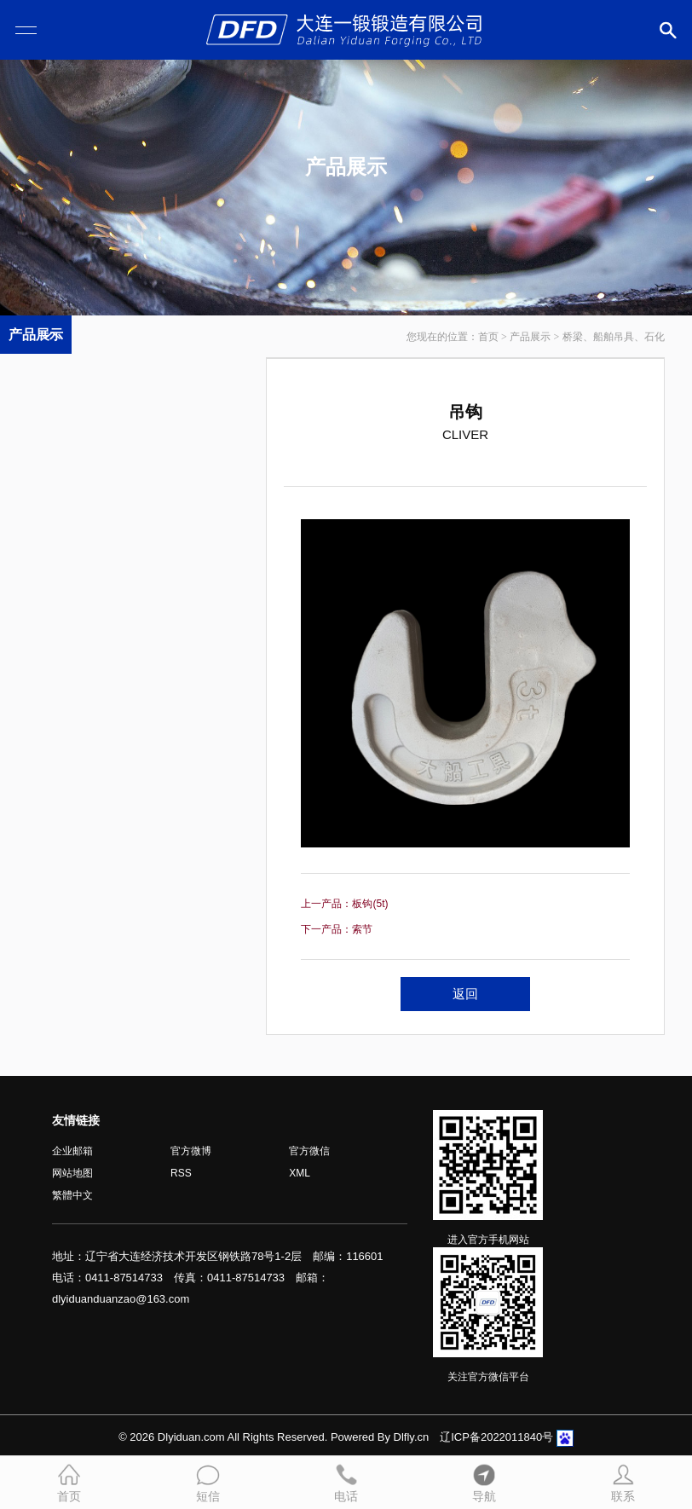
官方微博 (190, 1151)
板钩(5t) (370, 904)
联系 (622, 1481)
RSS (181, 1173)
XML (299, 1173)
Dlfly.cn (412, 1437)
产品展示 (530, 337)
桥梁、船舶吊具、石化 (613, 337)
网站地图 (72, 1173)
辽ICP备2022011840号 (496, 1437)
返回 (465, 993)
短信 (207, 1481)
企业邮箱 (72, 1151)
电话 (346, 1481)
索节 (362, 929)
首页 (488, 337)
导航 (484, 1481)
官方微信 (309, 1151)
